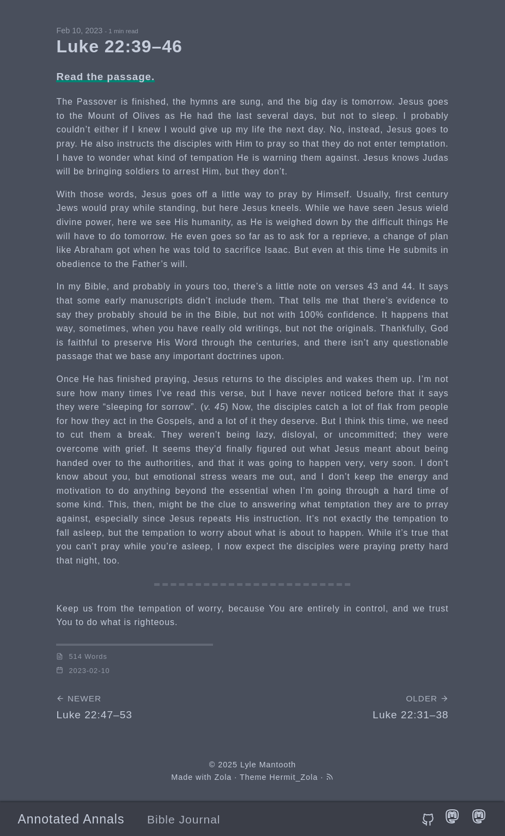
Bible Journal (184, 819)
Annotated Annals (70, 819)
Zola (223, 777)
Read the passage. (105, 76)
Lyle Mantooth (268, 764)
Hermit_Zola (294, 777)
